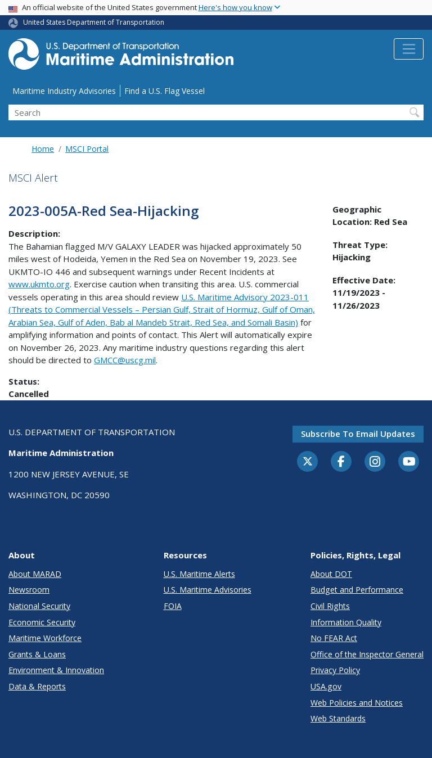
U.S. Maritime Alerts (199, 573)
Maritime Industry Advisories (64, 90)
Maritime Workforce (45, 638)
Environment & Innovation (56, 670)
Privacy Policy (335, 670)
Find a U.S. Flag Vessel (164, 90)
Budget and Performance (356, 589)
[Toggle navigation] (409, 49)
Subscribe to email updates (358, 433)
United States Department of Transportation (93, 22)
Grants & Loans (37, 654)
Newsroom (29, 589)
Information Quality (345, 622)
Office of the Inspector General (367, 654)
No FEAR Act (333, 638)
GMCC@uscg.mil (125, 360)
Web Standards (338, 718)
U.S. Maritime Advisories (207, 589)
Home (43, 148)
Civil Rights (330, 606)
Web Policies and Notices (356, 702)
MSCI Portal (87, 148)
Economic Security (41, 622)
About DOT (331, 573)
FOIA (173, 606)
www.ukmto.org (39, 284)
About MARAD (34, 573)
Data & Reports (37, 686)
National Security (39, 606)
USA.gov (325, 686)
